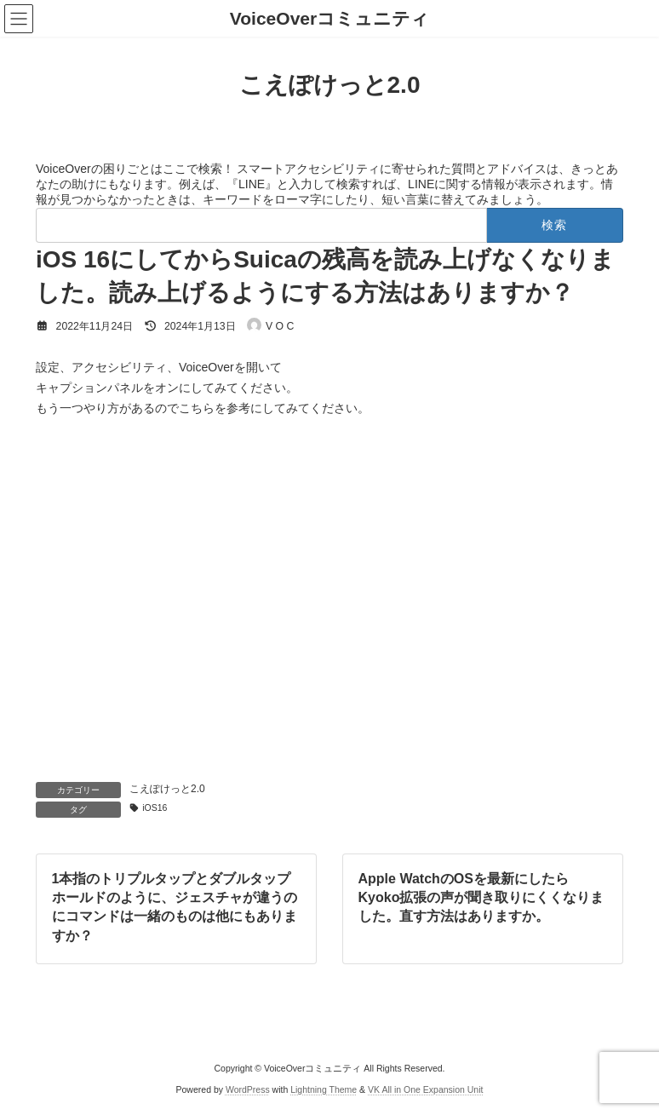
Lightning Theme (323, 1089)
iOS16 (154, 807)
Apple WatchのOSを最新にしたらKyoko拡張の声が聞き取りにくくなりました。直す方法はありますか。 (481, 897)
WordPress (248, 1089)
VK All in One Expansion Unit (425, 1089)
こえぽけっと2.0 (167, 789)
